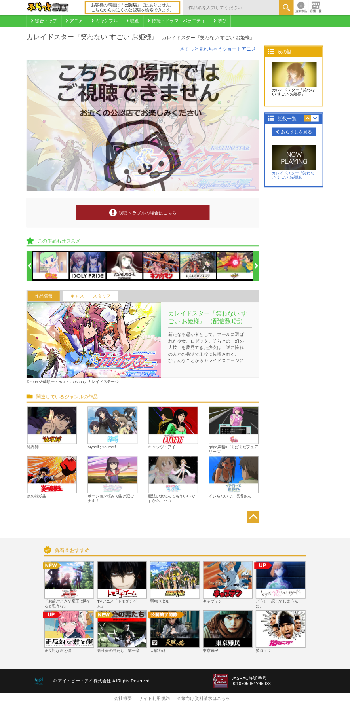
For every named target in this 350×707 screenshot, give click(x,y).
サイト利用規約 (154, 698)
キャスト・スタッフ (90, 296)
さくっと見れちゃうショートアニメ (218, 49)
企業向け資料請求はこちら (203, 698)
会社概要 (123, 698)
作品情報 (44, 296)
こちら (97, 10)
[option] (51, 266)
